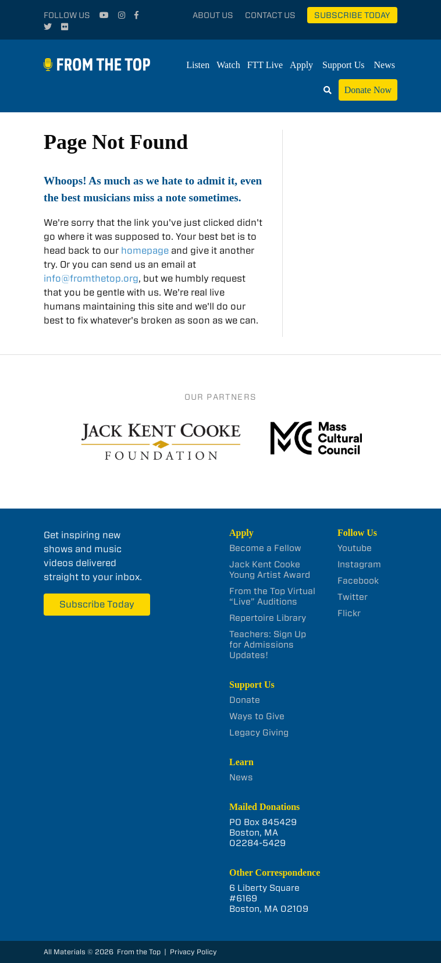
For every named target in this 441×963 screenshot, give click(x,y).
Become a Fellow (265, 548)
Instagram (359, 564)
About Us (213, 15)
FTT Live (265, 65)
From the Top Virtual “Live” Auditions (272, 596)
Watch (228, 65)
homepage (145, 250)
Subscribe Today (352, 15)
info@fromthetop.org (91, 278)
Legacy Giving (259, 732)
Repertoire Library (267, 618)
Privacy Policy (193, 951)
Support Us (343, 65)
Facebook (358, 580)
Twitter (352, 597)
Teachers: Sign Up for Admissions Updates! (267, 644)
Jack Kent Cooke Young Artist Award (269, 569)
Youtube (354, 548)
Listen (197, 65)
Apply (301, 65)
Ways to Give (256, 716)
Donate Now (368, 90)
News (384, 65)
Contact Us (270, 15)
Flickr (349, 613)
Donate (244, 700)
